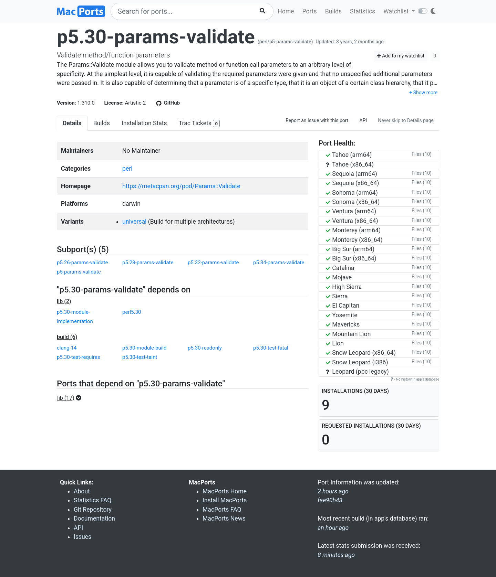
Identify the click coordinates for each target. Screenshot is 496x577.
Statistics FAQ (92, 500)
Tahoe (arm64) (349, 154)
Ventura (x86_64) (352, 220)
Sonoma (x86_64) (353, 202)
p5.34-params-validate (278, 262)
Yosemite (342, 315)
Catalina (340, 268)
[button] (71, 398)
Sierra (337, 296)
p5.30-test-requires (78, 357)
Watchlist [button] (396, 11)
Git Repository (93, 509)
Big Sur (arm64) (350, 249)
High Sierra (344, 287)
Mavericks (343, 324)
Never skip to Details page (406, 120)
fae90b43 (330, 500)
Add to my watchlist (401, 55)
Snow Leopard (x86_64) (361, 352)
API (363, 120)
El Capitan (342, 305)
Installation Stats (144, 123)
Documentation (94, 518)
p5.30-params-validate (156, 36)
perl (127, 168)
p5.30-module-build (144, 348)
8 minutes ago (336, 555)
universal (134, 221)
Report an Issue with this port (317, 120)
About (82, 491)
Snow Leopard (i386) (357, 362)
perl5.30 (131, 312)
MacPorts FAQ (222, 509)
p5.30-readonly (205, 348)
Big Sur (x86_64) (351, 258)
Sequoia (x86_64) (352, 183)
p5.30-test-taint (139, 357)
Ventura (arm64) (351, 211)
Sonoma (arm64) (352, 192)
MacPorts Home (225, 491)
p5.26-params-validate (82, 262)
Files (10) (422, 154)
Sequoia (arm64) (351, 173)
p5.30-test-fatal (270, 348)
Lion (335, 343)
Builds (333, 11)
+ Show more (423, 92)
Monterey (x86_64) (354, 239)
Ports (309, 11)
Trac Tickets (199, 124)
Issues (82, 536)
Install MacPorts (225, 500)
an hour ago (333, 527)
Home (286, 11)
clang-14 (66, 348)
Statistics (362, 11)
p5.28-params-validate (147, 262)
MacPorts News (224, 518)
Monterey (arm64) (353, 230)
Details (72, 123)
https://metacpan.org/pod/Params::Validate (181, 186)
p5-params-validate (79, 272)
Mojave (339, 277)
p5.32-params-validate (213, 262)
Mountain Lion (348, 334)
